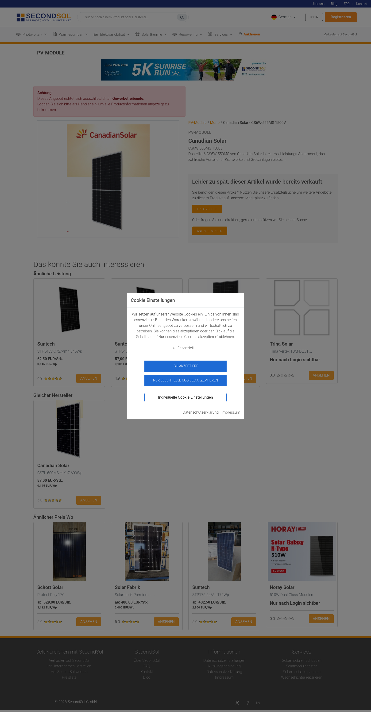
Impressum (230, 410)
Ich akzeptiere (185, 366)
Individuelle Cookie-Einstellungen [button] (185, 395)
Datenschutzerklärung (201, 410)
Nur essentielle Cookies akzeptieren (185, 379)
